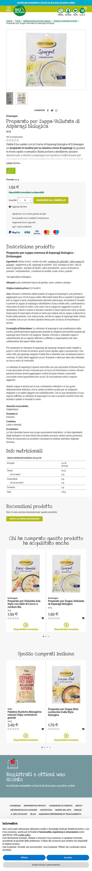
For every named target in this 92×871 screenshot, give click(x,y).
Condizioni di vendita (60, 806)
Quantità (13, 200)
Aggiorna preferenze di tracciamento (60, 814)
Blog (33, 814)
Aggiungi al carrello (51, 200)
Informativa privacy (35, 806)
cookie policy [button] (24, 835)
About (78, 806)
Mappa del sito (63, 810)
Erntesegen (12, 116)
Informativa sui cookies (23, 810)
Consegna (15, 806)
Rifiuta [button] (24, 857)
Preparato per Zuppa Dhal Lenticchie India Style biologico (63, 712)
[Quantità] (25, 200)
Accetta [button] (68, 857)
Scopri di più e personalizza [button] (46, 864)
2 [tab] (46, 636)
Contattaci (46, 810)
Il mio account (19, 814)
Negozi (78, 810)
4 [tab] (50, 747)
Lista (75, 12)
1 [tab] (43, 636)
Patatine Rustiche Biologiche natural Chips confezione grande (24, 714)
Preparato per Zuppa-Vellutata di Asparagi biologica (66, 602)
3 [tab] (48, 636)
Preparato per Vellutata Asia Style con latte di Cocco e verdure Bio (23, 604)
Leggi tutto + (13, 163)
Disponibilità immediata (26, 627)
